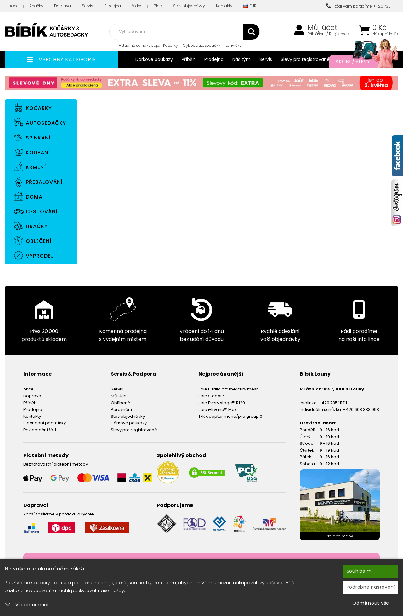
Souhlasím (359, 571)
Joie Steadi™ (211, 396)
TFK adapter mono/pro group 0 (230, 416)
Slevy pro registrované (305, 59)
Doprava (62, 5)
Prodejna (112, 5)
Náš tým (241, 59)
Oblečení (39, 241)
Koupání (38, 152)
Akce (14, 5)
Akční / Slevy (360, 61)
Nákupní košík (385, 34)
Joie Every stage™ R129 (221, 403)
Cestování (42, 211)
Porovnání (121, 409)
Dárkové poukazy (154, 59)
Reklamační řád (39, 430)
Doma (34, 196)
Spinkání (38, 137)
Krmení (36, 167)
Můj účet (323, 28)
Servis (87, 5)
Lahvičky (233, 45)
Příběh (189, 59)
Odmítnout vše (370, 603)
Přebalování (44, 182)
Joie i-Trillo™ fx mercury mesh (228, 389)
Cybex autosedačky (201, 45)
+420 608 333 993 (361, 409)
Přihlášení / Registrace (328, 34)
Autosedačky (46, 123)
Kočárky (170, 45)
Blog (158, 5)
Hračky (37, 226)
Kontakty (224, 5)
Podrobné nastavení (371, 587)
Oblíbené (120, 403)
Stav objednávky (189, 5)
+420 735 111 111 (333, 403)
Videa (137, 5)
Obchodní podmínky (44, 423)
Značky (36, 5)
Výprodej (40, 255)
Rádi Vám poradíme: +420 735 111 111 (362, 6)
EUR (250, 6)
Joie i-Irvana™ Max (217, 409)
